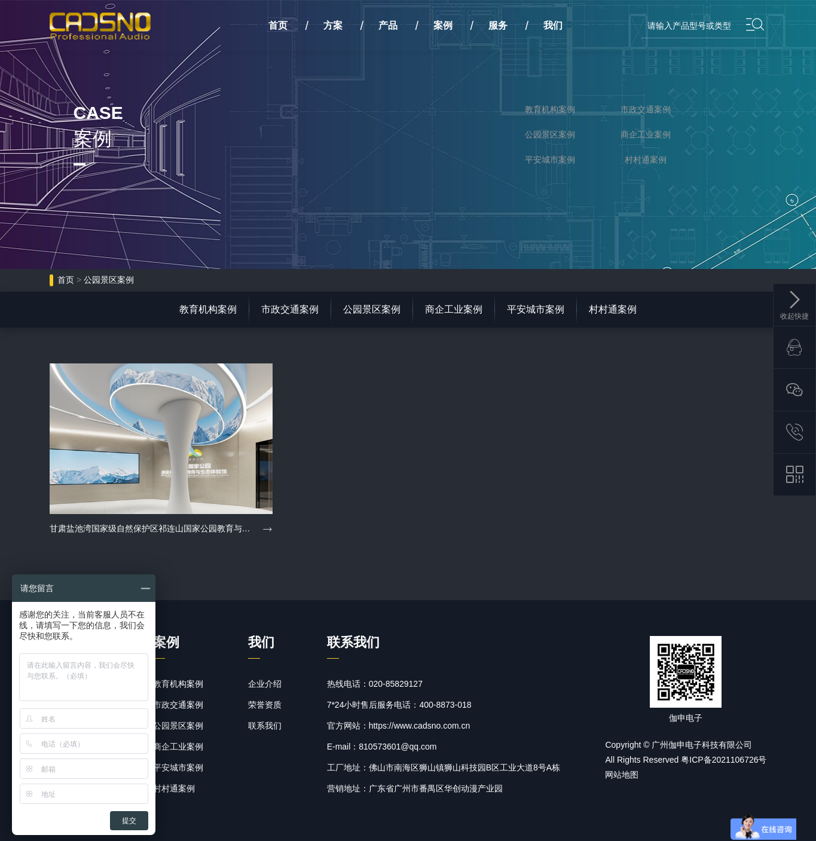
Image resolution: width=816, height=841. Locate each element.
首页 (65, 280)
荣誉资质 (265, 705)
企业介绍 (265, 684)
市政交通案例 (646, 109)
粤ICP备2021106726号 (723, 759)
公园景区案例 (550, 134)
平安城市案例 (550, 159)
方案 (333, 25)
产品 (388, 25)
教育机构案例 (550, 109)
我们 (553, 25)
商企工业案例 (646, 134)
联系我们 (265, 725)
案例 (443, 25)
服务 (498, 25)
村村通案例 (646, 159)
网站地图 (621, 774)
